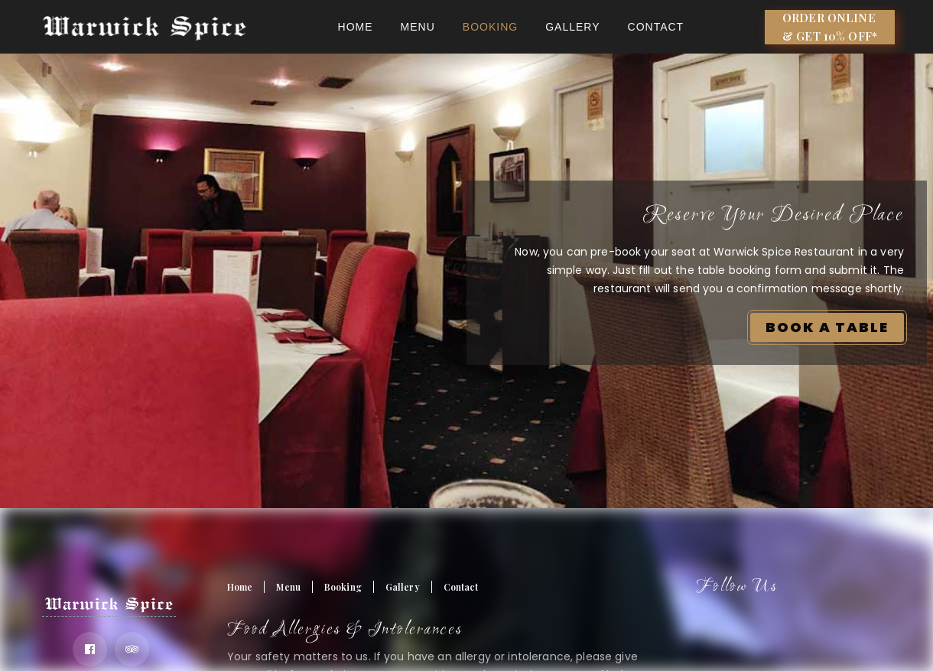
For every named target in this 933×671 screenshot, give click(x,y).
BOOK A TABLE (827, 327)
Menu (418, 27)
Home (355, 27)
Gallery (572, 27)
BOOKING (490, 27)
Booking (343, 587)
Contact (656, 27)
